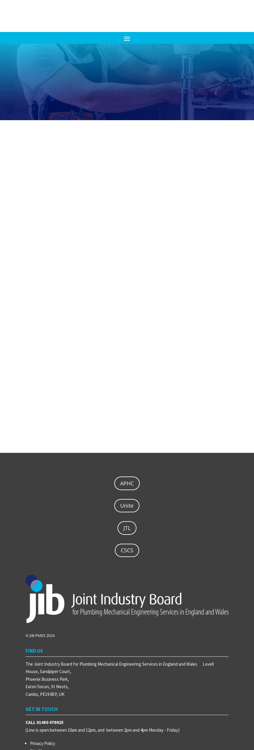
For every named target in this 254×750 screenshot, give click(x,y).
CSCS (127, 550)
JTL (127, 528)
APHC (127, 483)
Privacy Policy (42, 743)
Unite (127, 505)
